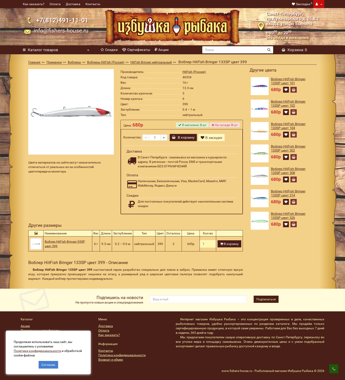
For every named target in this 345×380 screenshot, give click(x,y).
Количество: (132, 137)
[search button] (269, 49)
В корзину (184, 137)
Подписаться (266, 299)
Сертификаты (136, 50)
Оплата (55, 4)
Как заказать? (33, 4)
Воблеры (74, 62)
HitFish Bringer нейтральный (151, 62)
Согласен (48, 364)
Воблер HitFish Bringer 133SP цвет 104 (288, 126)
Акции (162, 50)
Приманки (54, 62)
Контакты (93, 4)
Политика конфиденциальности (122, 355)
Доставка (73, 4)
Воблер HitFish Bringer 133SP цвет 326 (288, 216)
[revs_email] (198, 299)
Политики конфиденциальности (38, 350)
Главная (34, 62)
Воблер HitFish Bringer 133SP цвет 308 (288, 171)
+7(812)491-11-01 (62, 20)
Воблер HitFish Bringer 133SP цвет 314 (288, 193)
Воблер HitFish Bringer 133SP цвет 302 (288, 148)
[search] (233, 49)
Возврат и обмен (110, 359)
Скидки (109, 50)
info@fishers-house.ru (61, 30)
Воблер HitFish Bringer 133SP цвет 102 (288, 104)
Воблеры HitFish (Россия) (105, 62)
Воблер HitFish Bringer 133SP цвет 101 (288, 81)
